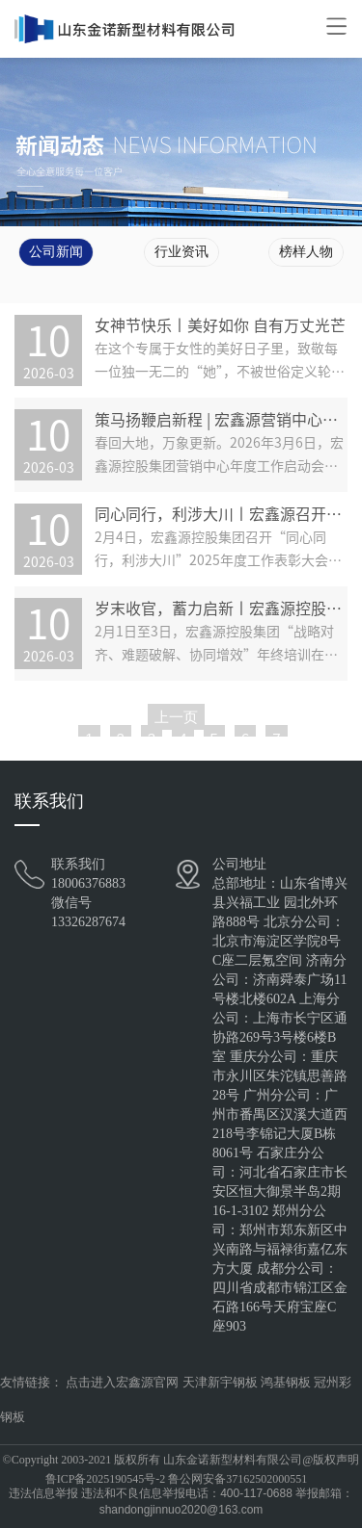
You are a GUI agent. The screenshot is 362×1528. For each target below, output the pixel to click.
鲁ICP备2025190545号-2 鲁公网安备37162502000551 (176, 1479)
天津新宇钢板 (220, 1382)
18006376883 (88, 883)
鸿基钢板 (286, 1382)
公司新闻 (56, 252)
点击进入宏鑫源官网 (122, 1382)
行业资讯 (181, 252)
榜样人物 (306, 252)
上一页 (176, 717)
